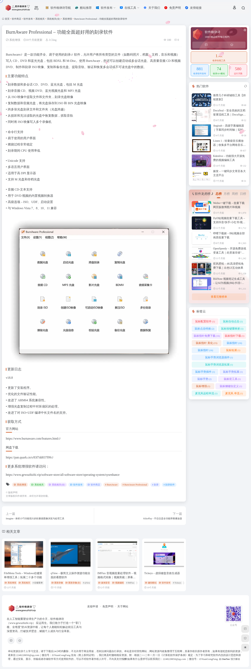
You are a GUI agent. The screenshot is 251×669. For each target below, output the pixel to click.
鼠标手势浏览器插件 (219, 357)
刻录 (67, 54)
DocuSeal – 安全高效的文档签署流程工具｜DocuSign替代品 (229, 114)
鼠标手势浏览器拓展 (219, 364)
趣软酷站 (151, 583)
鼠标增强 (203, 386)
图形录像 (57, 583)
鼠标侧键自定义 (231, 386)
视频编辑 (118, 583)
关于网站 (122, 606)
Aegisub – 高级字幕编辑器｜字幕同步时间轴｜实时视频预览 (229, 129)
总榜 (218, 193)
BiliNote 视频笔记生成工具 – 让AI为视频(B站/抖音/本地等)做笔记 (229, 283)
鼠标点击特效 (204, 328)
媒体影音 (104, 583)
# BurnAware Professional (135, 484)
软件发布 (28, 18)
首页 (7, 18)
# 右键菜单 (38, 583)
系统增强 (67, 18)
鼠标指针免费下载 (207, 335)
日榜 (243, 193)
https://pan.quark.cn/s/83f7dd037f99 (28, 457)
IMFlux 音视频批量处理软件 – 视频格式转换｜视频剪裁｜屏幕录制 (117, 577)
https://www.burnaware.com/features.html (32, 438)
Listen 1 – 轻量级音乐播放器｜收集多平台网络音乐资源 (229, 144)
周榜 (235, 193)
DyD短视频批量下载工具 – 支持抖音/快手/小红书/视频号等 (229, 222)
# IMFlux (130, 583)
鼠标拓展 (233, 350)
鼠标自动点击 (233, 321)
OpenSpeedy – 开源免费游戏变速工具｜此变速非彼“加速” (229, 252)
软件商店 (16, 18)
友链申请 (92, 606)
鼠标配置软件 (205, 321)
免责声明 (107, 606)
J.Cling (51, 39)
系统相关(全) (53, 18)
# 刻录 (155, 484)
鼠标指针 (234, 343)
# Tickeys (177, 583)
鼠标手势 (204, 379)
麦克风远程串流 (206, 393)
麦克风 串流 (234, 393)
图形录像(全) (72, 583)
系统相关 (40, 18)
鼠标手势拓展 (233, 371)
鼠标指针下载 (234, 335)
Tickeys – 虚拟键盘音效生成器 (162, 573)
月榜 (227, 193)
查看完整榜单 (219, 296)
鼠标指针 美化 (206, 343)
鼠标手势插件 (205, 371)
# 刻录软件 (169, 484)
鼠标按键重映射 (232, 328)
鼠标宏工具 (232, 379)
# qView (86, 583)
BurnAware (13, 54)
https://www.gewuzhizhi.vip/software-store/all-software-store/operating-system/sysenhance (62, 474)
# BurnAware (111, 484)
